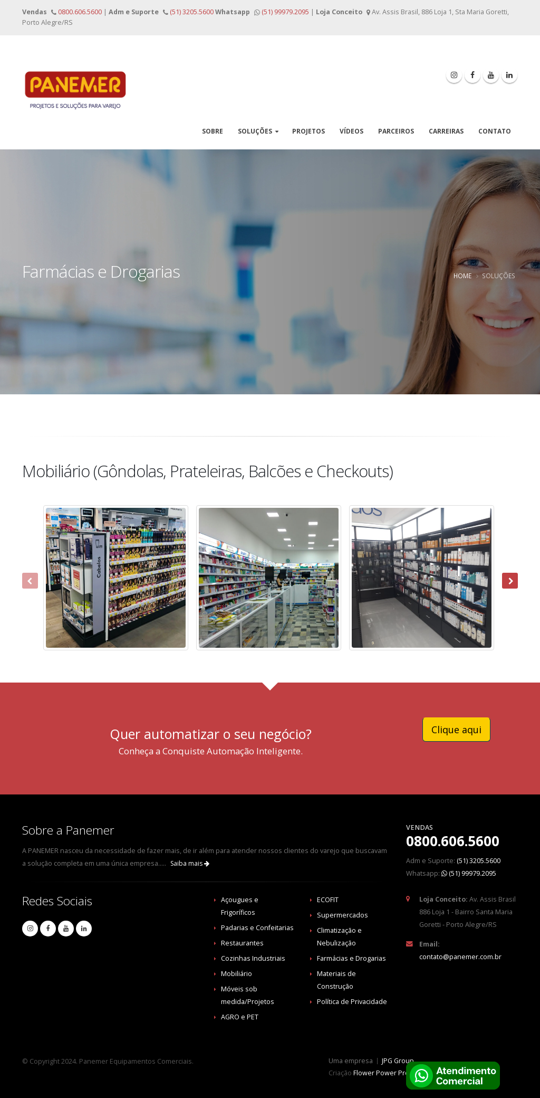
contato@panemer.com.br (460, 956)
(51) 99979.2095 (285, 11)
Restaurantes (242, 943)
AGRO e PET (239, 1016)
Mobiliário (236, 973)
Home (462, 275)
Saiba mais (189, 863)
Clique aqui (456, 729)
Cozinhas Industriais (253, 958)
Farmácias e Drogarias (351, 958)
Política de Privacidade (352, 1001)
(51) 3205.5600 (191, 11)
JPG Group (398, 1060)
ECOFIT (328, 899)
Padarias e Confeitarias (257, 927)
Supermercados (342, 915)
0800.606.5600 (79, 11)
